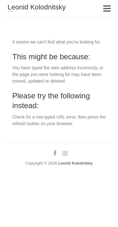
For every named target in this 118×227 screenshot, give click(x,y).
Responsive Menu (106, 8)
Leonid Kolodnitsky (37, 7)
